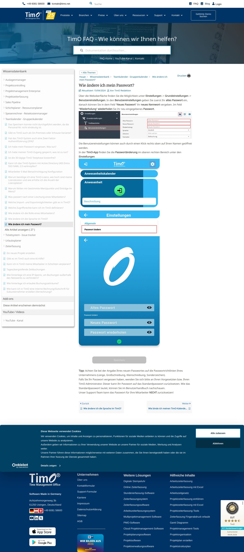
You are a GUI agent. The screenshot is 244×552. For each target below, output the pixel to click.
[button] (183, 75)
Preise (103, 15)
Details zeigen (48, 546)
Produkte (66, 15)
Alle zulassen (218, 513)
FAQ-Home (106, 58)
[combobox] (110, 4)
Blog (207, 3)
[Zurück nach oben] (133, 458)
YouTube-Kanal (123, 58)
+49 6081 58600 (35, 3)
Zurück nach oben (119, 457)
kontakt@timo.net (61, 3)
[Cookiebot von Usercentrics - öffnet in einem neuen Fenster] (20, 546)
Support (159, 15)
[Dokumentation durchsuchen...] (122, 50)
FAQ (196, 3)
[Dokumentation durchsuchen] (81, 50)
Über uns (120, 15)
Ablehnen (218, 523)
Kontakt (177, 15)
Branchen (85, 15)
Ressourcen (140, 15)
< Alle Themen (88, 72)
